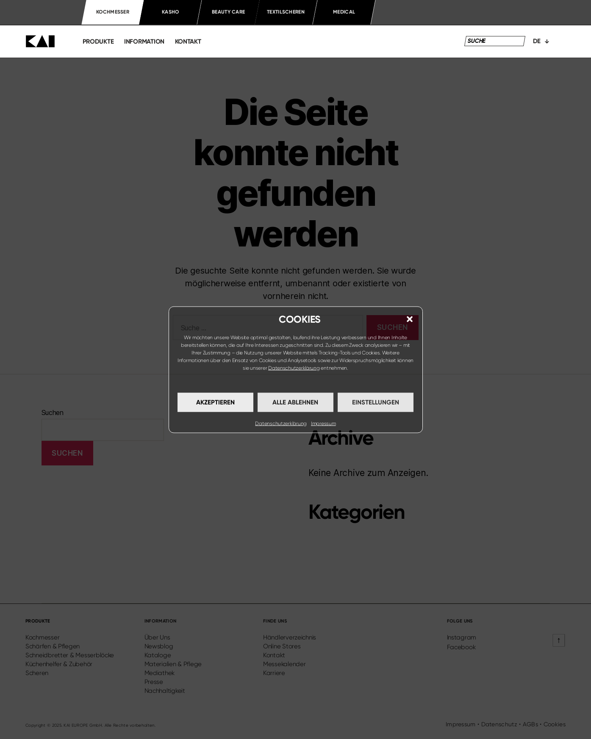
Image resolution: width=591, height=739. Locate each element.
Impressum (323, 423)
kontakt (188, 41)
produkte (98, 41)
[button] (409, 319)
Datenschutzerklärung (294, 368)
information (144, 41)
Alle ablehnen (295, 402)
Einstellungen (375, 402)
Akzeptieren (215, 402)
